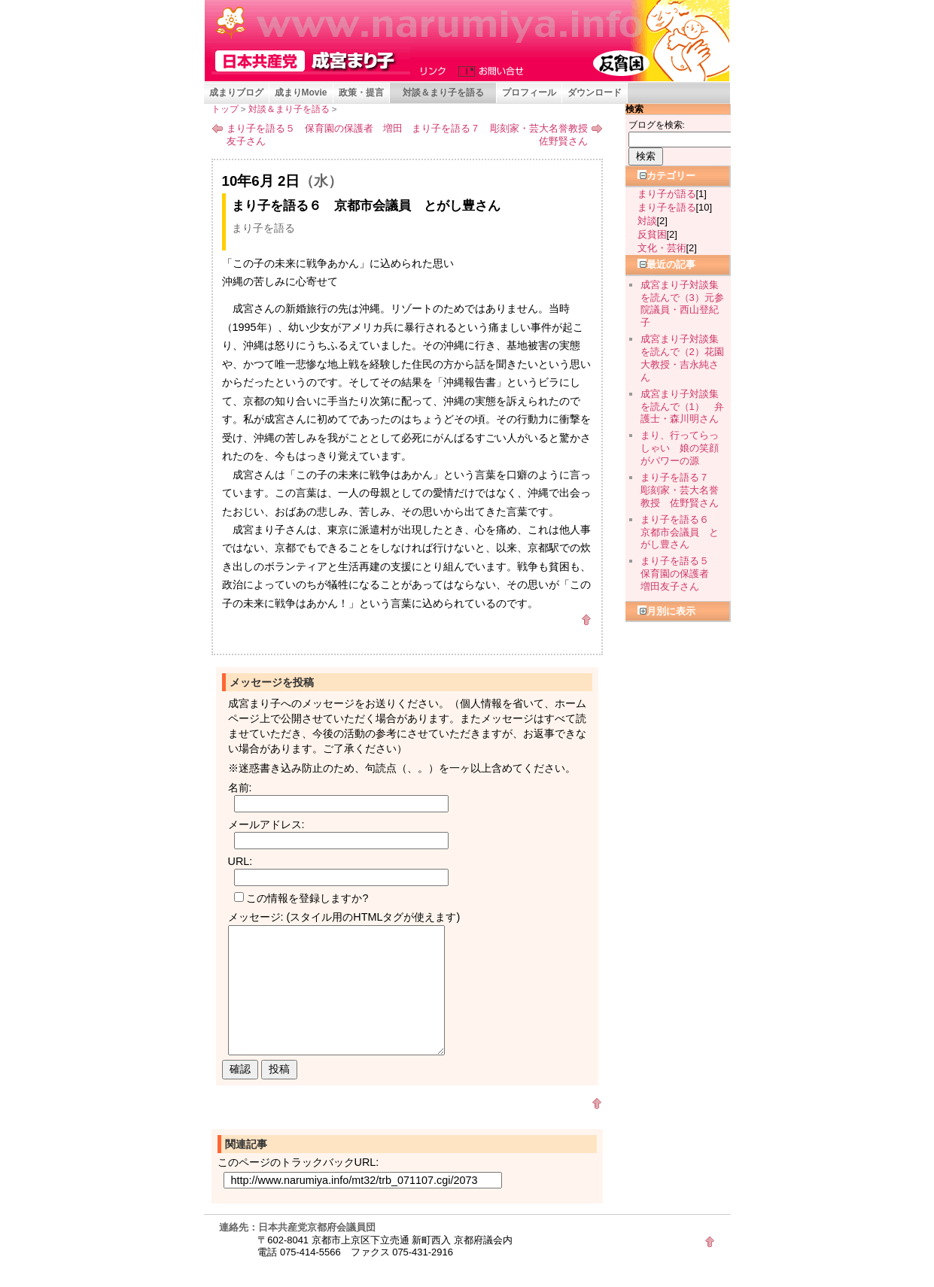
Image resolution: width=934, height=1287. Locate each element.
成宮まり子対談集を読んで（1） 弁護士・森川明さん (682, 406)
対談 (647, 220)
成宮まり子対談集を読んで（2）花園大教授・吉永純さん (682, 357)
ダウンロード (594, 92)
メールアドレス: (266, 824)
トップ (225, 109)
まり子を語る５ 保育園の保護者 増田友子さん (315, 135)
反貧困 (652, 234)
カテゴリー (666, 175)
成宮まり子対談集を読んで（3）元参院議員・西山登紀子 (682, 303)
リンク (435, 70)
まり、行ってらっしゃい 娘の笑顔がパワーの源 (679, 448)
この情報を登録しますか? (301, 898)
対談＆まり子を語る (443, 92)
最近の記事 (666, 264)
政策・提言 (361, 92)
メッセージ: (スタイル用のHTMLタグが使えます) (344, 917)
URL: (240, 861)
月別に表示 (666, 611)
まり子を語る (263, 228)
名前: (240, 788)
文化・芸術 (661, 247)
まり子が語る (666, 193)
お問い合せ (488, 70)
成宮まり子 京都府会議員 (310, 60)
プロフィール (529, 92)
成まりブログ (236, 92)
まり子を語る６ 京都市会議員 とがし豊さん (679, 532)
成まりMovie (301, 92)
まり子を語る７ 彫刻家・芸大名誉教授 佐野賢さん (505, 135)
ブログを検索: (656, 124)
